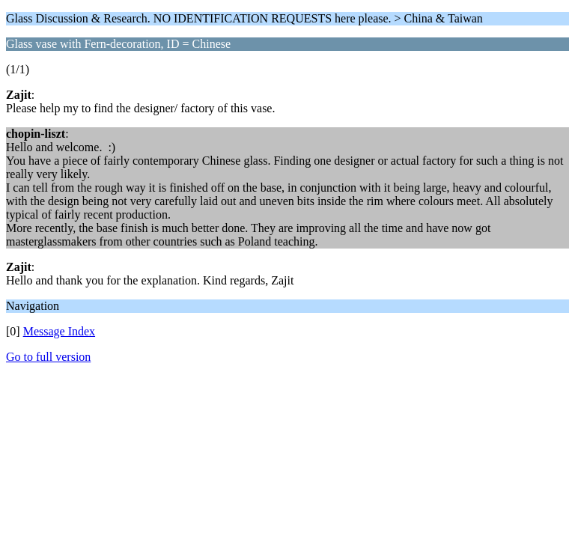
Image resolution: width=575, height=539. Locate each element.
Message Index (59, 331)
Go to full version (48, 356)
